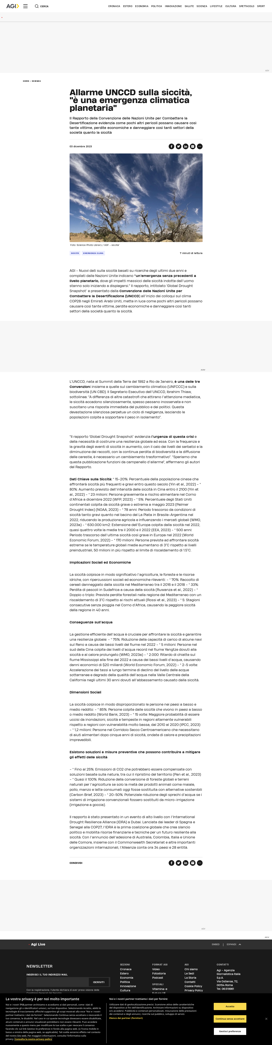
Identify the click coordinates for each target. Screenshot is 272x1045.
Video (156, 969)
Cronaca (114, 6)
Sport (261, 6)
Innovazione (173, 6)
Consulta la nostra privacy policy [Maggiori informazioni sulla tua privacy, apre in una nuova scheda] (33, 1039)
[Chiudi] (266, 1019)
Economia (141, 6)
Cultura (230, 6)
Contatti (190, 982)
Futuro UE (158, 993)
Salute (189, 6)
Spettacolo (246, 6)
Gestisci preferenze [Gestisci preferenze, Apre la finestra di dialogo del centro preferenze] (230, 1031)
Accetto (230, 1006)
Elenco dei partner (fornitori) (126, 1018)
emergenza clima (93, 253)
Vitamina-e (159, 989)
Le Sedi (189, 973)
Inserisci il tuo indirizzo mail (47, 975)
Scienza (202, 6)
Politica (156, 6)
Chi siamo (191, 969)
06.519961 (228, 988)
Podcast (157, 977)
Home (26, 81)
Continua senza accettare (230, 1018)
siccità (75, 253)
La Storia (190, 977)
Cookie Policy (193, 986)
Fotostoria (159, 973)
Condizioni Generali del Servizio (44, 993)
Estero (127, 6)
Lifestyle (216, 6)
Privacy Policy (194, 990)
